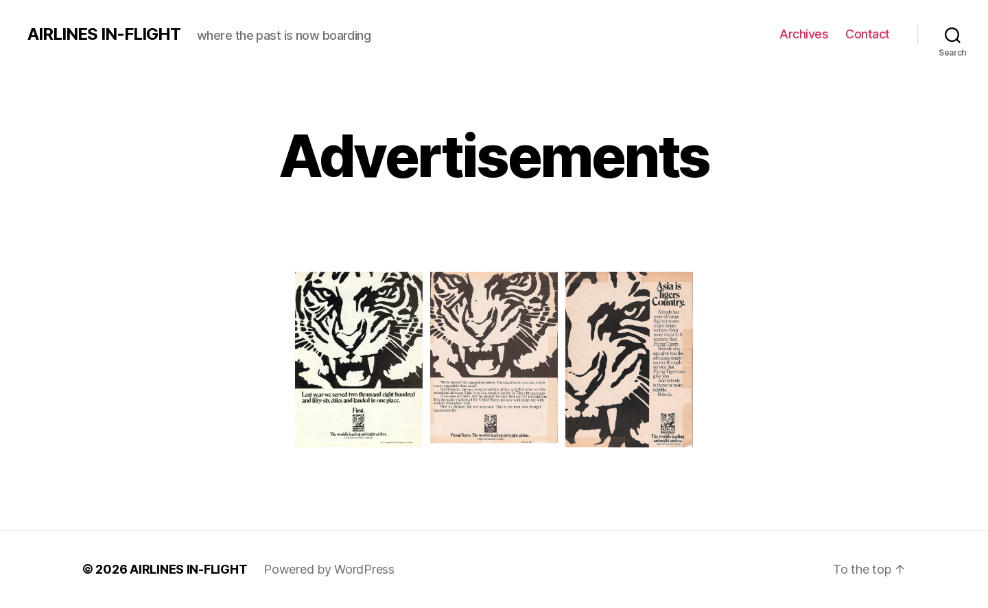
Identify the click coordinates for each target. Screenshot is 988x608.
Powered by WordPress (329, 569)
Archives (803, 34)
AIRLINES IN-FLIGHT (103, 34)
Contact (867, 34)
